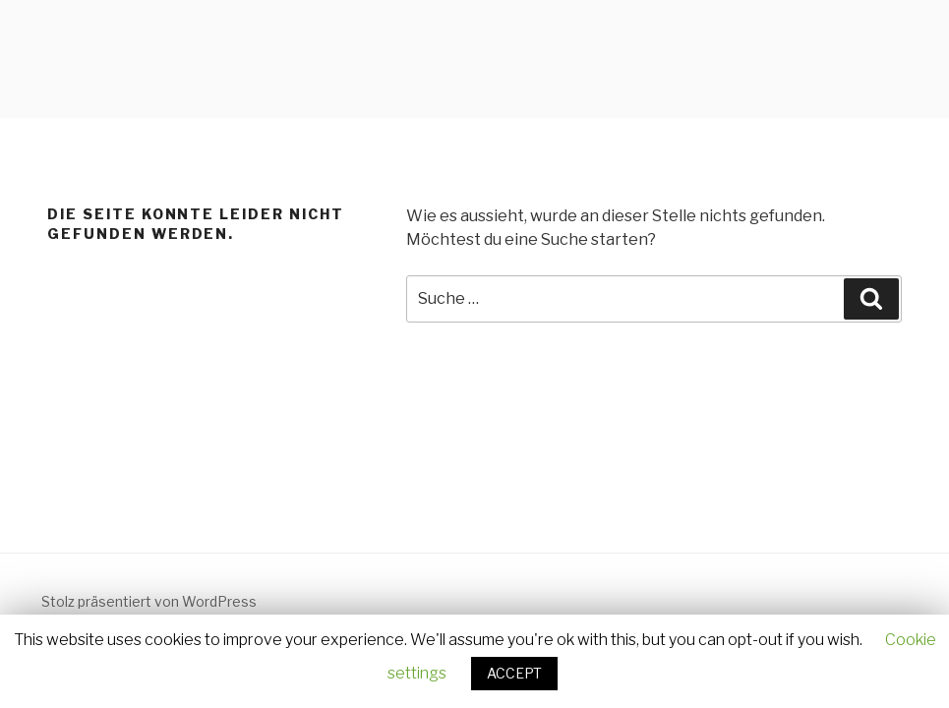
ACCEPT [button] (514, 673)
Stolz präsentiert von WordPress (149, 601)
